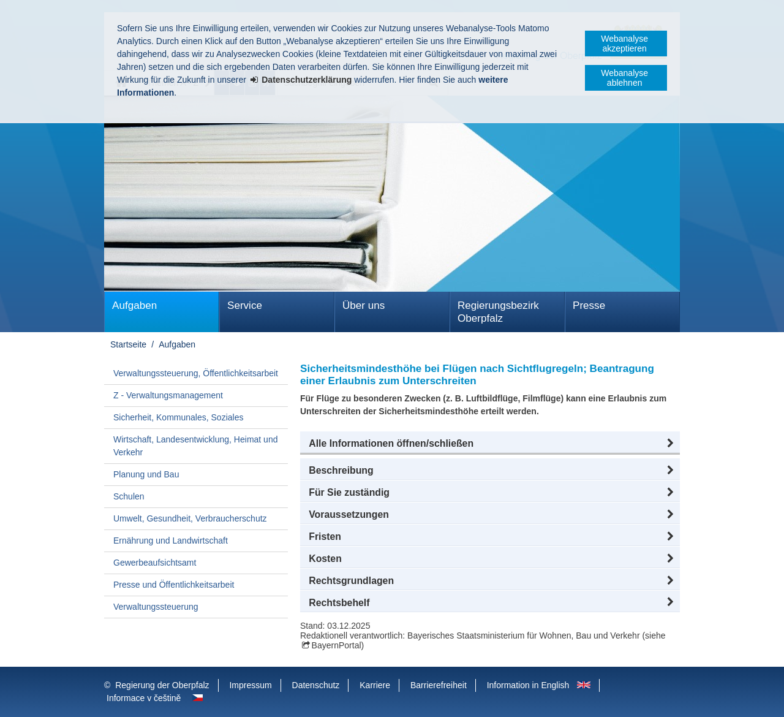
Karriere (375, 685)
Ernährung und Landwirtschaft (170, 540)
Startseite (128, 344)
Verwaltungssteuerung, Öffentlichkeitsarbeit (195, 373)
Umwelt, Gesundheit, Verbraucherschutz (190, 518)
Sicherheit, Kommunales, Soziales (178, 417)
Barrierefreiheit (438, 685)
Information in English (528, 685)
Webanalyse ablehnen (624, 78)
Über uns (363, 305)
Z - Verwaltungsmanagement (168, 395)
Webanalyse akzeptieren (624, 43)
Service (244, 305)
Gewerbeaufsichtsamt (154, 562)
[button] (490, 443)
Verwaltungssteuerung (155, 607)
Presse (589, 305)
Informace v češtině (144, 698)
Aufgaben (134, 305)
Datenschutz (316, 685)
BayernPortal (336, 645)
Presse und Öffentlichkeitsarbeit (173, 585)
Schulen (129, 496)
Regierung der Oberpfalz (162, 685)
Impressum (250, 685)
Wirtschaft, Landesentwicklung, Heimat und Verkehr (195, 445)
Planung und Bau (146, 474)
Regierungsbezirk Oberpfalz (498, 312)
